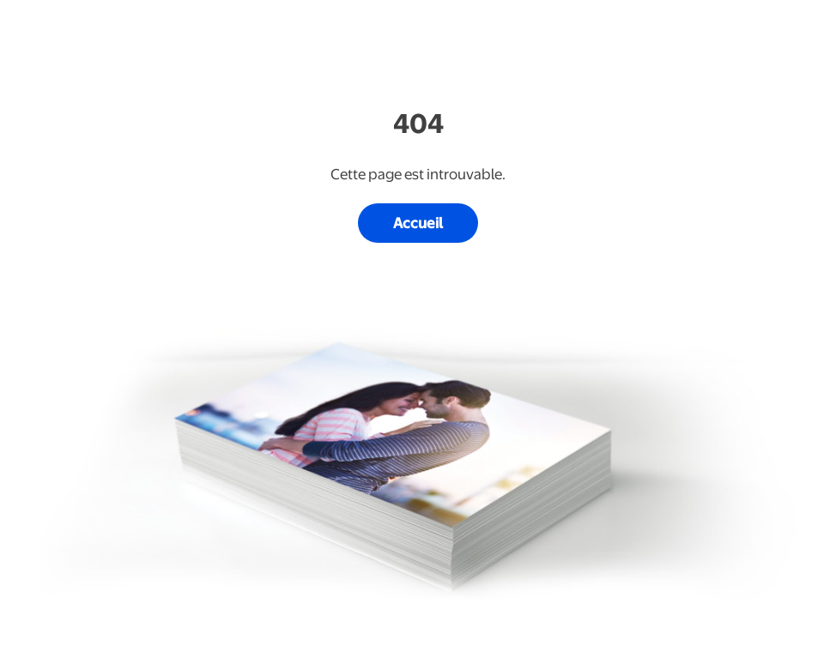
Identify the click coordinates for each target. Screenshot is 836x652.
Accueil (418, 223)
